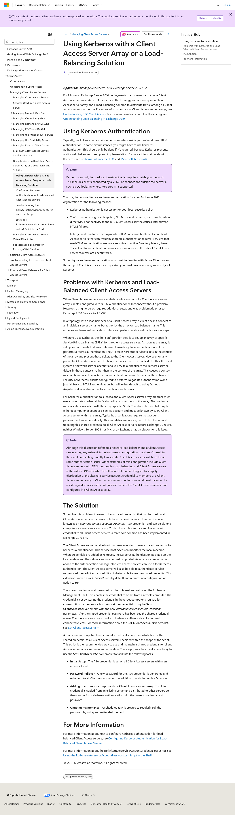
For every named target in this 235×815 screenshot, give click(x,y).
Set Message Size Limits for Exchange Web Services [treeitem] (28, 247)
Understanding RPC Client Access (84, 114)
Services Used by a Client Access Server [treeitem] (31, 105)
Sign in (227, 5)
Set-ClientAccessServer (83, 627)
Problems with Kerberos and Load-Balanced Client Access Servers (202, 47)
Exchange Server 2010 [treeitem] (19, 49)
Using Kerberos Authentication (200, 41)
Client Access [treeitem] (17, 81)
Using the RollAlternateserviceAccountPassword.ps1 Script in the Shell (107, 755)
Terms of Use (133, 804)
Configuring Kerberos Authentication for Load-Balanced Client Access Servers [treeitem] (35, 195)
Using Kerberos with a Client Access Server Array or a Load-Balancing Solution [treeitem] (33, 180)
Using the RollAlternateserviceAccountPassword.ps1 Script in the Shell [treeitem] (35, 224)
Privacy (80, 804)
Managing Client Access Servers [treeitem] (31, 97)
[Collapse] (49, 34)
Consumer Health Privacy (105, 804)
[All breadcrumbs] (66, 34)
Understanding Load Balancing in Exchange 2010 (94, 118)
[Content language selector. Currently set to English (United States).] (21, 795)
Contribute (65, 804)
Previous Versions (33, 804)
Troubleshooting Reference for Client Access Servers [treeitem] (30, 262)
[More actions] (168, 34)
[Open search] (217, 5)
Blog (49, 804)
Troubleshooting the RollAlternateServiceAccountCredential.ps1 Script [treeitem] (34, 209)
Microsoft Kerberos (133, 159)
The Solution (190, 53)
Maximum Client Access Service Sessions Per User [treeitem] (31, 153)
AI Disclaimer (11, 804)
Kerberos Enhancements (96, 159)
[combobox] (29, 42)
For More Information (195, 58)
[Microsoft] (6, 5)
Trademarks (151, 804)
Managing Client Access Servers (89, 34)
